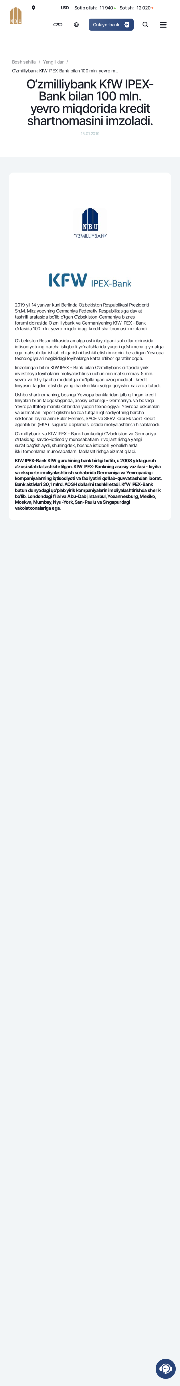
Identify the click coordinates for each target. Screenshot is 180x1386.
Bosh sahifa (24, 62)
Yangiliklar (53, 62)
